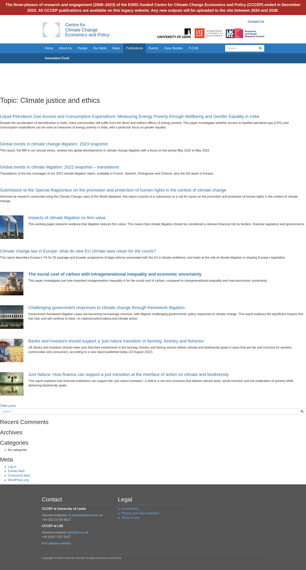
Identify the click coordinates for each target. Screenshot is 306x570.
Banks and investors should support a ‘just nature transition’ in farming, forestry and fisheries (116, 341)
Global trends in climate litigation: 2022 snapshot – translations (59, 167)
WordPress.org (18, 480)
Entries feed (16, 471)
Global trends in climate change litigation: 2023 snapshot (54, 144)
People (82, 48)
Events (153, 48)
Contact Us (256, 21)
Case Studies (173, 48)
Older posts (8, 405)
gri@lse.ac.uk (78, 532)
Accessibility (129, 508)
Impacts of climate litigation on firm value (67, 217)
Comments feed (19, 475)
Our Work (99, 48)
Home (49, 48)
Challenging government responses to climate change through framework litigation (106, 307)
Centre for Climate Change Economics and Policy (87, 29)
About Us (65, 48)
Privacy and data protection (140, 513)
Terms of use (130, 517)
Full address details (56, 543)
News (116, 48)
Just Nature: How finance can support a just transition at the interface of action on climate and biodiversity (128, 374)
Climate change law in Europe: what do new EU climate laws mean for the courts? (78, 251)
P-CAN (193, 48)
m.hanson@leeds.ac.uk (85, 515)
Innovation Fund (57, 58)
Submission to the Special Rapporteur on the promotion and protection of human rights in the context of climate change (113, 190)
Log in (12, 466)
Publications (134, 48)
